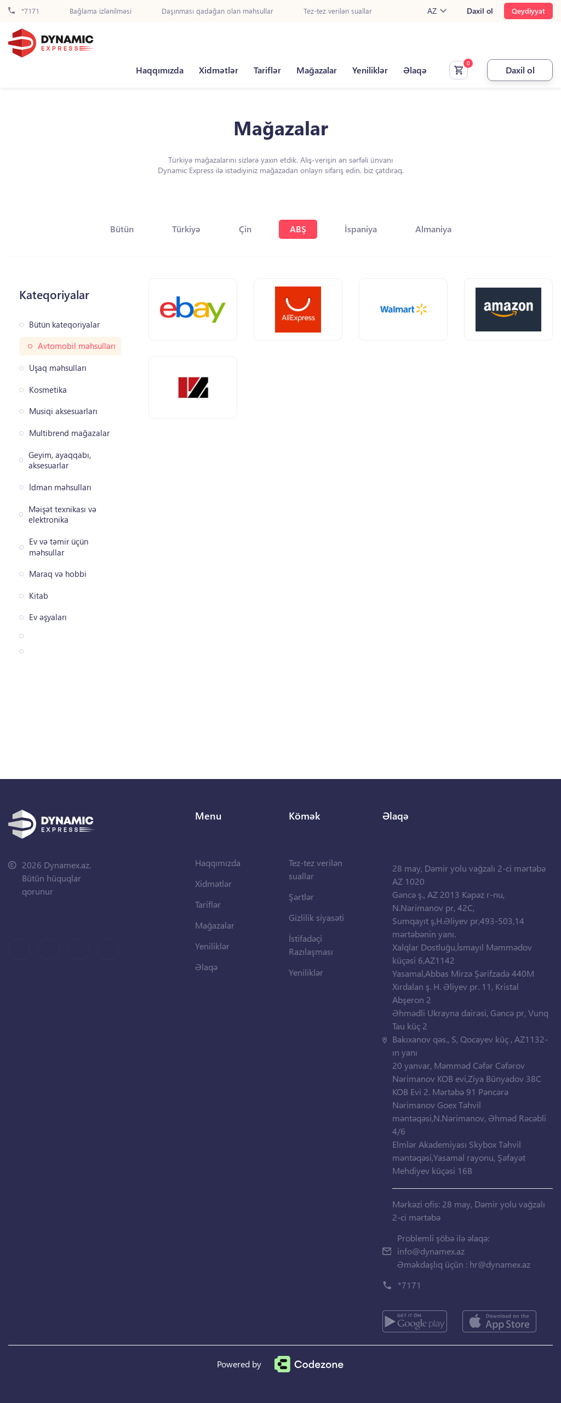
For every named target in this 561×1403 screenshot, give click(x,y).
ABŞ (298, 228)
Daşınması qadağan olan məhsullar (217, 11)
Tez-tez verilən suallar (338, 11)
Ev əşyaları (48, 617)
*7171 (23, 11)
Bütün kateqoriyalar (64, 324)
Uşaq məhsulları (58, 368)
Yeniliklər (370, 70)
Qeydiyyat (528, 10)
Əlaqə (415, 70)
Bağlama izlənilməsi (100, 11)
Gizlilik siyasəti (316, 917)
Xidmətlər (218, 70)
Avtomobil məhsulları (77, 346)
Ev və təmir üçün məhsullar (58, 547)
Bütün (122, 228)
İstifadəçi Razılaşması (311, 944)
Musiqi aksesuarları (63, 411)
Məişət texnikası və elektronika (62, 514)
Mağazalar (316, 70)
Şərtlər (301, 896)
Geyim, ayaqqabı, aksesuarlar (59, 460)
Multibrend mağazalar (69, 433)
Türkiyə (186, 228)
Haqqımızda (160, 70)
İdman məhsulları (60, 487)
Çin (245, 228)
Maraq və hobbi (58, 574)
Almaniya (433, 228)
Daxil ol (480, 11)
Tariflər (267, 70)
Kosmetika (48, 390)
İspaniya (361, 228)
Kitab (38, 596)
